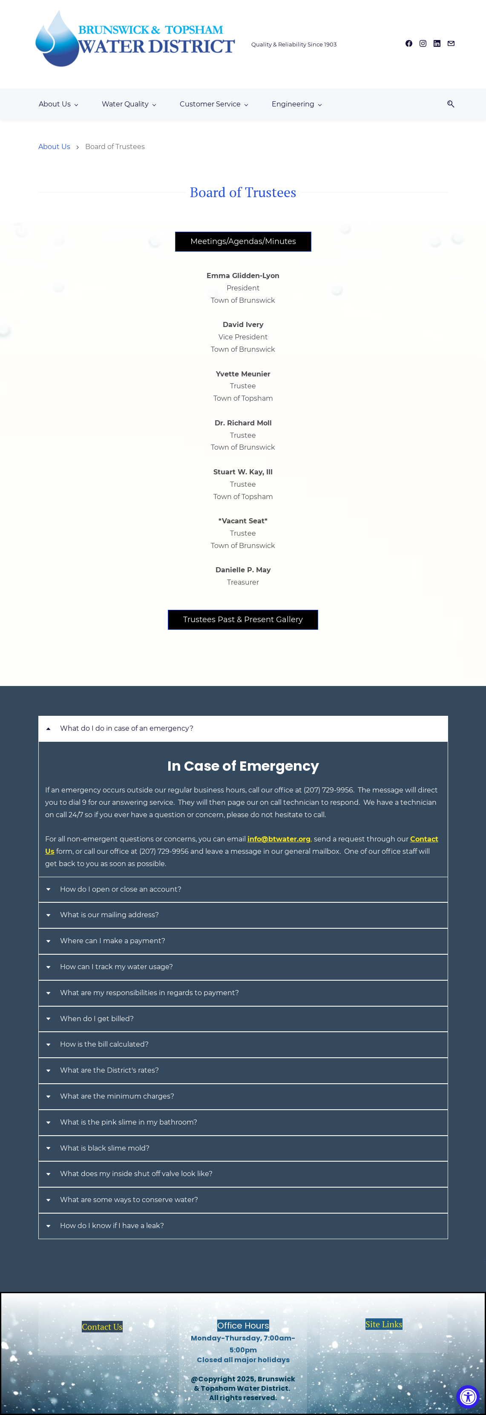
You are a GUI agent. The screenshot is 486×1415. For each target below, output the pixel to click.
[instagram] (423, 44)
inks (395, 1324)
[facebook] (408, 44)
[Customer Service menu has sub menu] (213, 104)
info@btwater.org (279, 839)
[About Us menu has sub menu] (58, 104)
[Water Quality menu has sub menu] (128, 104)
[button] (447, 104)
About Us (54, 147)
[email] (451, 44)
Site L (376, 1324)
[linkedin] (437, 44)
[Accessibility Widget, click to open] (468, 1397)
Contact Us (102, 1326)
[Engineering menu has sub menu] (296, 104)
